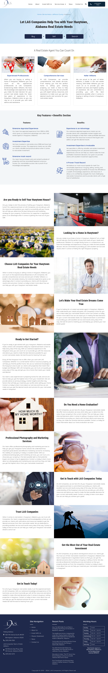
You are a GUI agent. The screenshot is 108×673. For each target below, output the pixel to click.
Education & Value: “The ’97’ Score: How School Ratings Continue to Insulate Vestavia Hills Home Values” (63, 655)
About (37, 4)
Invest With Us (47, 4)
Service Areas (60, 4)
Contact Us (79, 4)
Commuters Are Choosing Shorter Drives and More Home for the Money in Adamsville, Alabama (64, 643)
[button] (85, 4)
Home (30, 4)
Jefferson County (57, 14)
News (70, 4)
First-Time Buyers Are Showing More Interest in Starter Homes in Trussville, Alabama (63, 662)
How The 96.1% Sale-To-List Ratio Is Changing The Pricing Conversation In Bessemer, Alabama (63, 628)
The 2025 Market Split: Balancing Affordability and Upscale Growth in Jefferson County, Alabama (62, 649)
